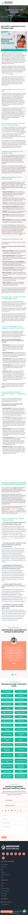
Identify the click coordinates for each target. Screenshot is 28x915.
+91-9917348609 (8, 800)
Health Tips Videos (5, 874)
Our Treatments (4, 864)
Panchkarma (4, 867)
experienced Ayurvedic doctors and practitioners (13, 307)
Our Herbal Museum (5, 890)
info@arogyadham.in (10, 510)
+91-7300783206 (14, 509)
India (2, 877)
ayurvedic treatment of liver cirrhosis (10, 132)
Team (2, 886)
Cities (14, 15)
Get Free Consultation (6, 911)
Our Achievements (5, 888)
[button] (12, 674)
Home (9, 15)
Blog (2, 869)
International (4, 895)
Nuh (19, 15)
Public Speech (4, 893)
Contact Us (3, 872)
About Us (3, 883)
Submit (4, 837)
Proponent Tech (14, 913)
